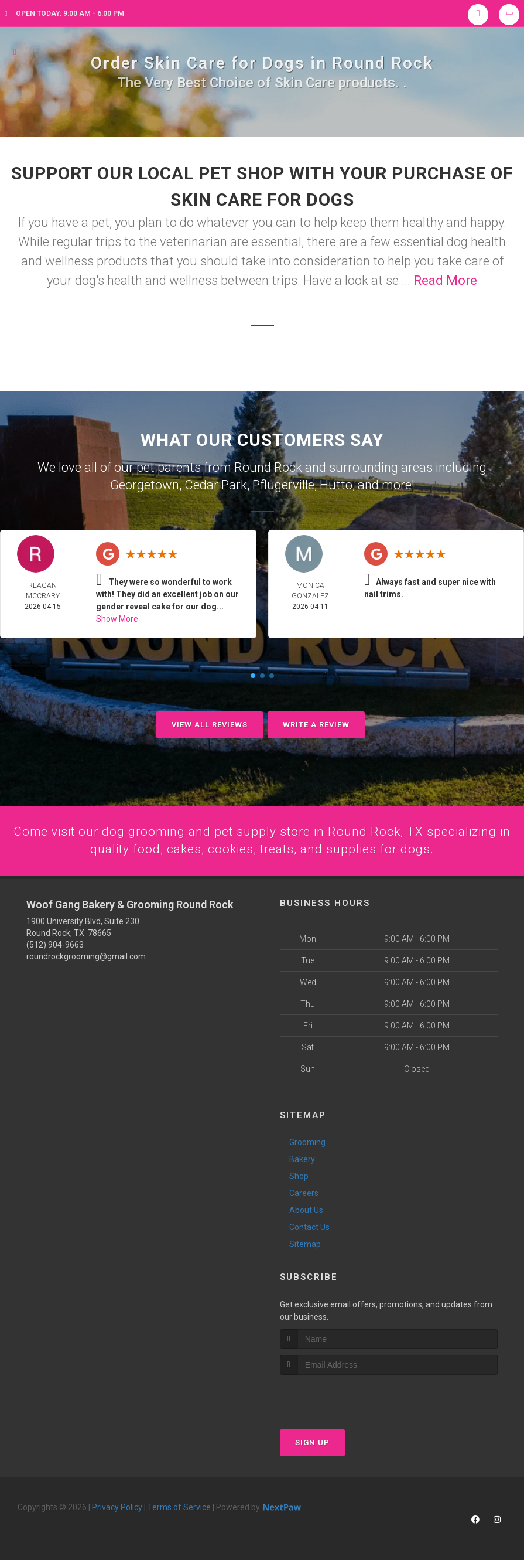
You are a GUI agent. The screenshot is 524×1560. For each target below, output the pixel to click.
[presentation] (342, 1396)
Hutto (336, 483)
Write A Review (316, 723)
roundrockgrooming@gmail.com (86, 956)
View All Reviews (210, 723)
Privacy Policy (117, 1506)
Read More (445, 280)
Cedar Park (215, 483)
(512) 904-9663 (55, 944)
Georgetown (144, 483)
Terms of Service (179, 1506)
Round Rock (268, 466)
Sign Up (312, 1442)
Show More (117, 617)
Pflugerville (283, 483)
